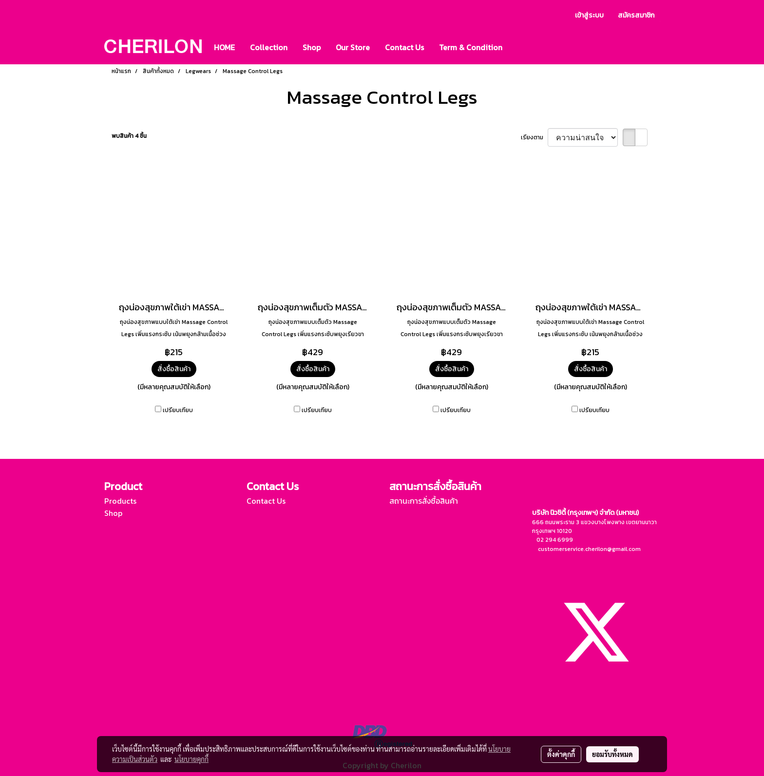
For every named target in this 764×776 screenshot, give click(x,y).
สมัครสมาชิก (636, 15)
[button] (518, 47)
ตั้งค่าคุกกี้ (561, 754)
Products (120, 501)
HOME (224, 47)
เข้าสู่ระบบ (589, 15)
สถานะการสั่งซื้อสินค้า (423, 501)
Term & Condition (470, 47)
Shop (312, 47)
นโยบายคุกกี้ (191, 759)
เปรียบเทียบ (178, 410)
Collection (268, 47)
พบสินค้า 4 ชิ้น (129, 136)
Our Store (353, 47)
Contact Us (404, 47)
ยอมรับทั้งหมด (612, 754)
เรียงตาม (534, 137)
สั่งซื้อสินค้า (174, 369)
